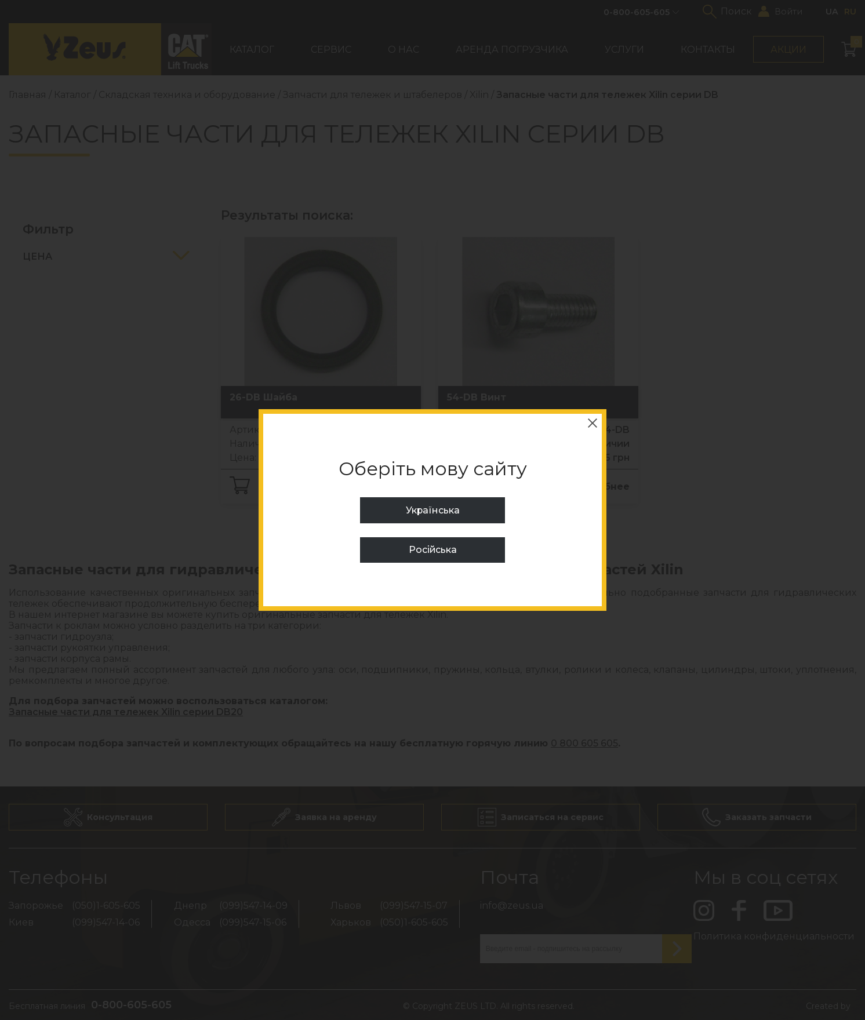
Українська (432, 510)
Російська (432, 549)
